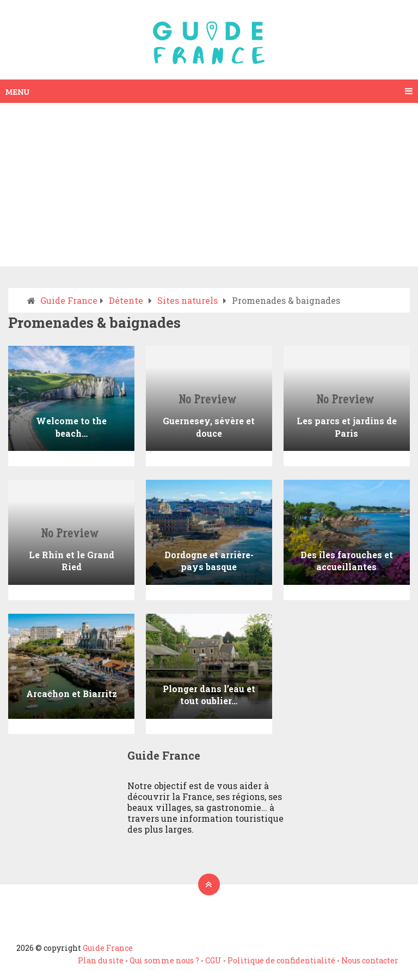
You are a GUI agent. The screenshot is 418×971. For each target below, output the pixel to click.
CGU (213, 960)
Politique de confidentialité (281, 960)
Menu (17, 91)
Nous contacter (369, 960)
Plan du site (101, 960)
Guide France (108, 948)
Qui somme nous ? (164, 960)
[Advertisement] (209, 184)
